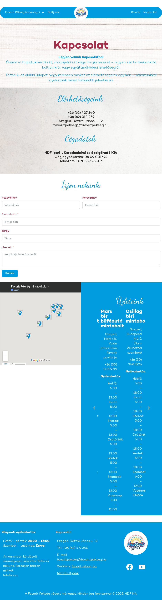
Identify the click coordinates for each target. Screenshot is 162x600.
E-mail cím (9, 214)
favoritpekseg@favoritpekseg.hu (81, 125)
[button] (94, 408)
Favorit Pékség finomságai (24, 12)
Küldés (9, 273)
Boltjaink (53, 12)
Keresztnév (89, 197)
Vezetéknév (9, 197)
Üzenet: (7, 247)
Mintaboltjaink (68, 573)
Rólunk (135, 12)
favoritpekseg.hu (84, 566)
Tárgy (5, 231)
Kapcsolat (150, 12)
